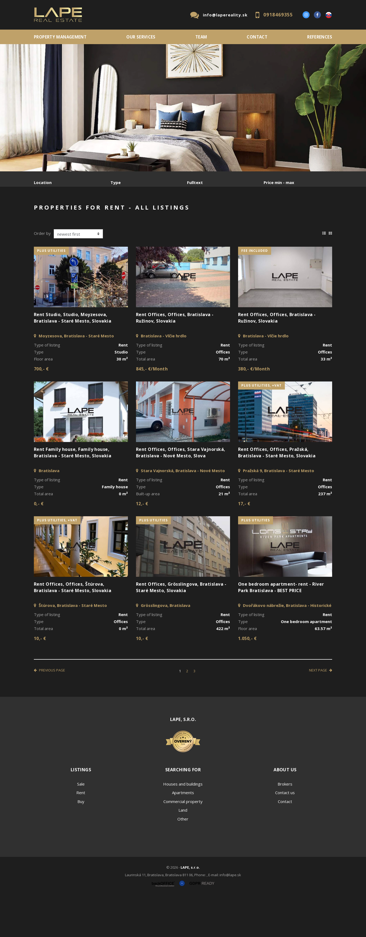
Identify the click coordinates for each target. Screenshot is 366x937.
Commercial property (183, 842)
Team (201, 37)
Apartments (183, 833)
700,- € (41, 410)
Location (43, 182)
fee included (254, 291)
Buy (80, 842)
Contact (257, 37)
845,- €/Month (152, 410)
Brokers (285, 825)
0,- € (39, 544)
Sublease (140, 210)
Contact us (285, 833)
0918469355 (278, 15)
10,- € (40, 679)
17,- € (244, 544)
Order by (42, 274)
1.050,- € (247, 679)
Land (182, 851)
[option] (183, 107)
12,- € (142, 544)
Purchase (105, 210)
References (319, 37)
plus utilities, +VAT (261, 426)
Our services (141, 37)
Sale (48, 210)
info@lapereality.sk (225, 14)
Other (182, 859)
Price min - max (279, 182)
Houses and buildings (183, 825)
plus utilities (51, 291)
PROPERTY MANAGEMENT (60, 37)
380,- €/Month (254, 410)
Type (115, 182)
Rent (74, 210)
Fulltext (195, 182)
